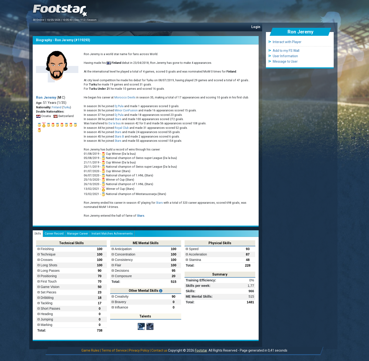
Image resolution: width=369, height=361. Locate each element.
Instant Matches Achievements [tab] (112, 233)
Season (92, 19)
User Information (285, 56)
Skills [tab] (37, 233)
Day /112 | (80, 19)
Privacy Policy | (140, 350)
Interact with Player (287, 42)
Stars (118, 119)
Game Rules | (91, 350)
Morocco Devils (125, 97)
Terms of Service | (114, 350)
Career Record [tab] (54, 233)
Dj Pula (119, 106)
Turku (66, 107)
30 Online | (40, 19)
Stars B (119, 136)
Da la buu (114, 123)
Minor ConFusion (126, 110)
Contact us (159, 350)
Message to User (285, 61)
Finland (56, 107)
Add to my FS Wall (286, 51)
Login (255, 27)
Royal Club (122, 128)
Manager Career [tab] (77, 233)
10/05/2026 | (54, 19)
